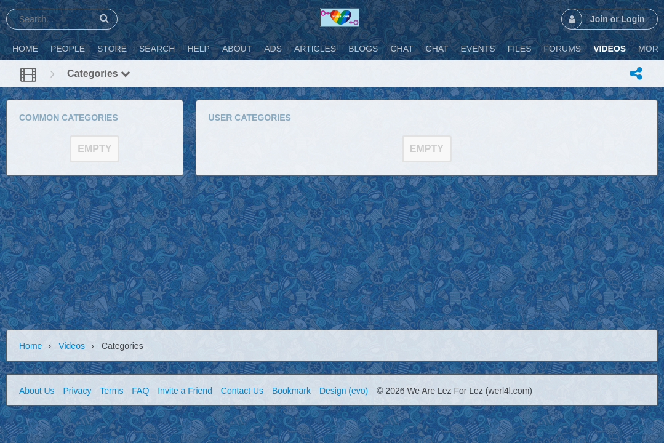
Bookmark (291, 391)
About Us (37, 391)
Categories (98, 73)
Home (30, 346)
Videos (71, 346)
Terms (111, 391)
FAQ (140, 391)
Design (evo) (343, 391)
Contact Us (242, 391)
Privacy (77, 391)
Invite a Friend (185, 391)
